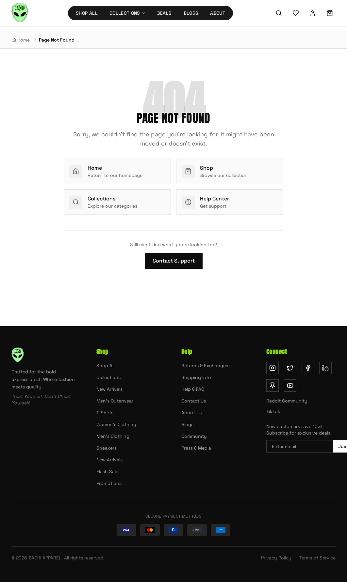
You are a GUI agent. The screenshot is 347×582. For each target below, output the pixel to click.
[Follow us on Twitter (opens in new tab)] (290, 368)
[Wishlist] (296, 13)
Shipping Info (196, 377)
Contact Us (193, 401)
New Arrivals (109, 389)
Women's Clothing (116, 424)
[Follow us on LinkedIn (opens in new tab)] (325, 368)
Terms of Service (317, 558)
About (217, 13)
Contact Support (174, 260)
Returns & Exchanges (204, 365)
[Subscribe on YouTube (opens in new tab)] (290, 385)
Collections (108, 377)
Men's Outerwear (114, 401)
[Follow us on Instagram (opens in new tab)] (272, 368)
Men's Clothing (112, 436)
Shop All (87, 13)
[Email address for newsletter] (299, 446)
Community (194, 436)
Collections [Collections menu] (127, 13)
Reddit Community (286, 401)
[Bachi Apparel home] (19, 13)
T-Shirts (104, 413)
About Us (191, 413)
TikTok (273, 411)
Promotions (109, 483)
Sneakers (106, 448)
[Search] (279, 13)
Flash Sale (107, 471)
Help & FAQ (192, 389)
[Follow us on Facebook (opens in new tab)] (308, 368)
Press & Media (196, 448)
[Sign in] (313, 13)
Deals (164, 13)
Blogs (191, 13)
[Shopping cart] (330, 13)
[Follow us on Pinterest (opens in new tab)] (272, 385)
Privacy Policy (276, 558)
